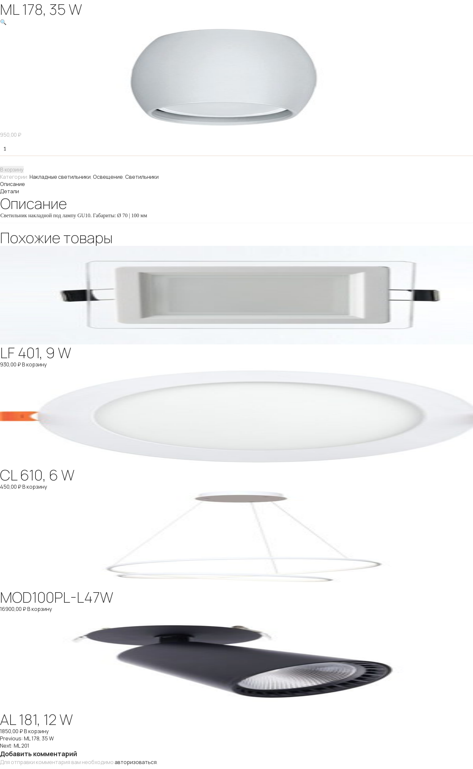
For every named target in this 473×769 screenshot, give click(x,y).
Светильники (142, 176)
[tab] (236, 184)
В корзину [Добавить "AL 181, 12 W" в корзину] (36, 731)
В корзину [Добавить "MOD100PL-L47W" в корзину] (39, 609)
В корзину (12, 169)
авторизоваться (136, 762)
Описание (12, 184)
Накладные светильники (60, 176)
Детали (9, 191)
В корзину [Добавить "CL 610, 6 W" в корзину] (34, 486)
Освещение (108, 176)
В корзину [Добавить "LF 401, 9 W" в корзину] (34, 364)
